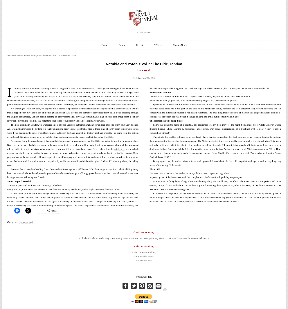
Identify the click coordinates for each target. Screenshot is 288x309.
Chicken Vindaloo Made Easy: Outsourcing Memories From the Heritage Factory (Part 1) (123, 238)
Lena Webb (144, 69)
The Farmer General (14, 56)
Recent (139, 45)
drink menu (119, 149)
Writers (157, 45)
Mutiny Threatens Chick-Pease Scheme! (188, 238)
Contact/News (180, 45)
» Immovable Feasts (144, 256)
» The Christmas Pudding (144, 252)
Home (104, 45)
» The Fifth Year (144, 260)
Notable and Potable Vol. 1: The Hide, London (59, 56)
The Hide (108, 136)
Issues (122, 45)
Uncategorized (26, 222)
